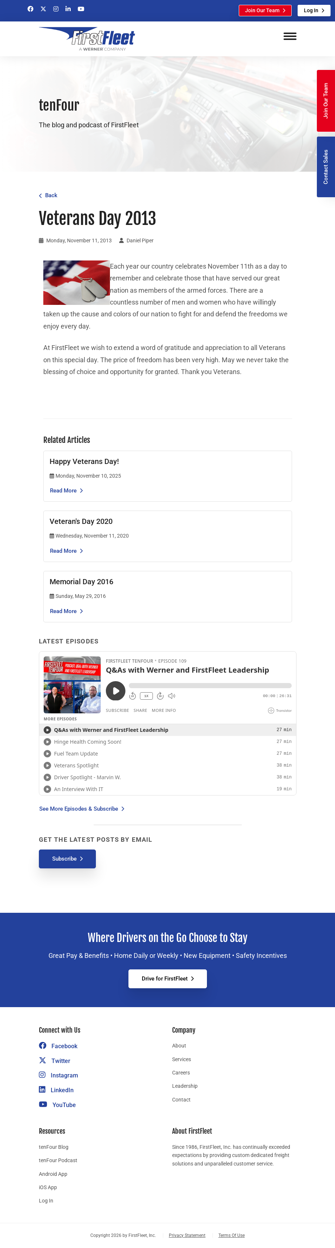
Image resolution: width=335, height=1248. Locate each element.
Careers (181, 1073)
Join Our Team (262, 10)
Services (181, 1059)
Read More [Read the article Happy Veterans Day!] (63, 490)
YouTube (57, 1105)
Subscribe (64, 858)
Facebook (58, 1046)
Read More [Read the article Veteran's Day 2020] (63, 551)
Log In (311, 10)
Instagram (58, 1075)
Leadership (185, 1086)
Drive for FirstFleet (165, 978)
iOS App (48, 1187)
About (179, 1046)
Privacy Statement (187, 1235)
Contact (181, 1100)
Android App (53, 1174)
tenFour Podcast (58, 1160)
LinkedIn (56, 1090)
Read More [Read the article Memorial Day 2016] (63, 611)
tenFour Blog (53, 1147)
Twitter (54, 1060)
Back (51, 195)
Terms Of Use (231, 1235)
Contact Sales (325, 166)
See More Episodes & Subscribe (78, 808)
